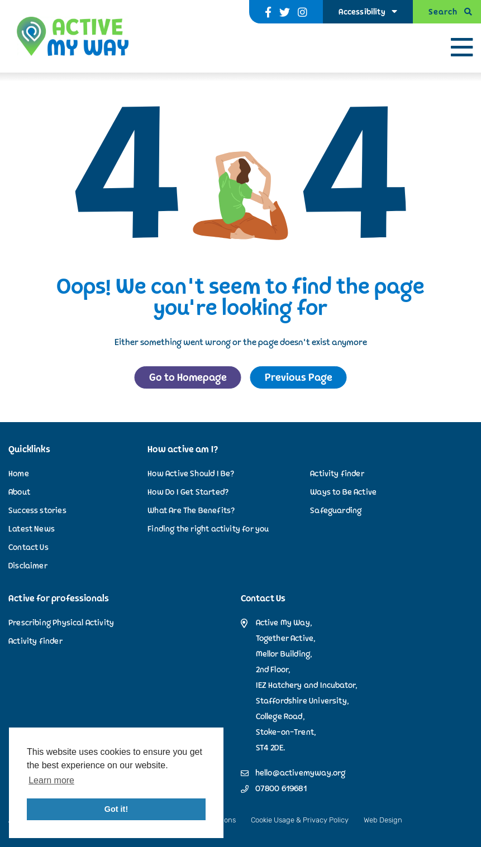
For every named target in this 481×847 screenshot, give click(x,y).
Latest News (31, 529)
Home (18, 473)
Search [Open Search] (443, 12)
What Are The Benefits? (191, 510)
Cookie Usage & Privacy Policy (300, 820)
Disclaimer (27, 566)
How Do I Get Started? (187, 492)
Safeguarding (335, 510)
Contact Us (28, 547)
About (19, 492)
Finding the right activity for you (208, 529)
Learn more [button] (51, 780)
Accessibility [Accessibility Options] (361, 12)
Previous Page (298, 377)
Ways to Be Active (343, 492)
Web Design (383, 820)
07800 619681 (281, 789)
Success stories (37, 510)
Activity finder (337, 473)
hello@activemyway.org (300, 773)
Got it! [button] (116, 809)
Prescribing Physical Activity (61, 623)
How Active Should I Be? (190, 473)
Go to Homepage (188, 377)
